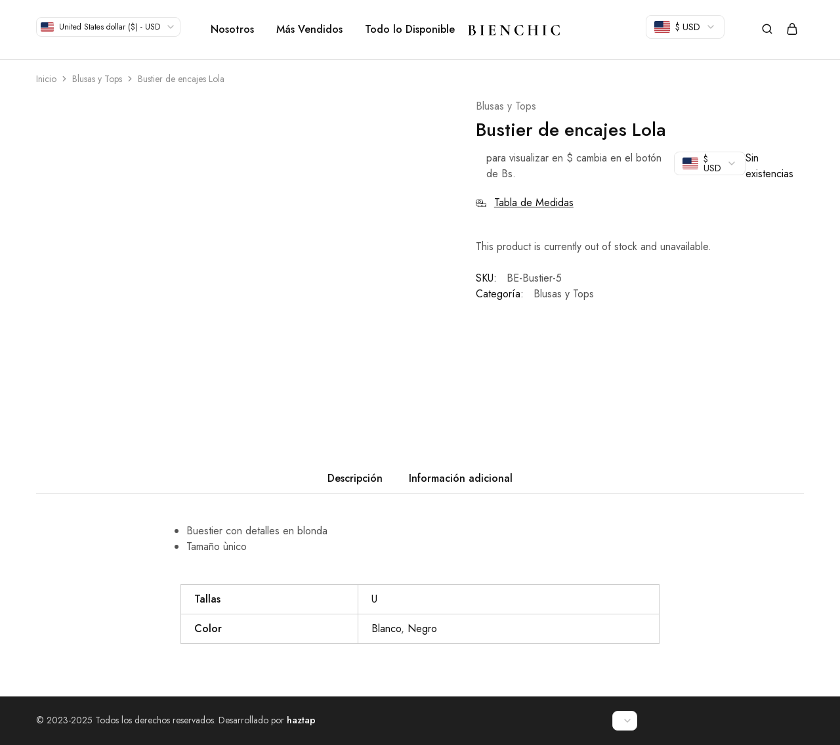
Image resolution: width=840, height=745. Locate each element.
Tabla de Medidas (525, 202)
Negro (422, 628)
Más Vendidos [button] (309, 29)
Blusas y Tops (97, 78)
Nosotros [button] (232, 29)
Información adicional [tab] (461, 478)
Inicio (46, 78)
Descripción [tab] (355, 478)
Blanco (386, 628)
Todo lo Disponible (410, 29)
